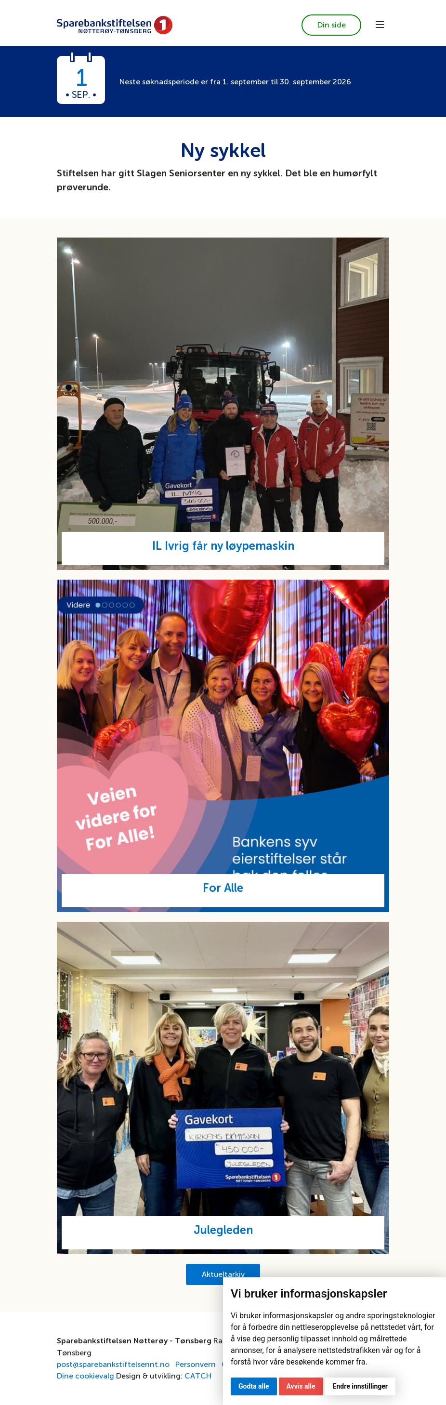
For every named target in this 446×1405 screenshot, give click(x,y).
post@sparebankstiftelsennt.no (113, 1364)
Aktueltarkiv (223, 1274)
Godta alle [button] (253, 1386)
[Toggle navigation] (380, 25)
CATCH (197, 1375)
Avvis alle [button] (301, 1386)
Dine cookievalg (85, 1375)
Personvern (195, 1364)
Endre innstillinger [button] (360, 1386)
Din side (331, 24)
